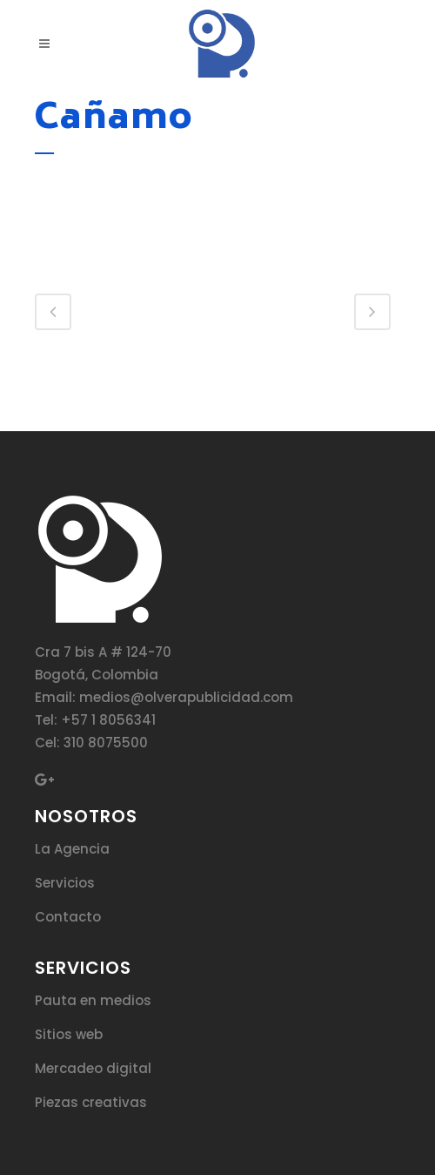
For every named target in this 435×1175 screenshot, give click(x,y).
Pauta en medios (93, 1000)
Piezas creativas (91, 1102)
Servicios (65, 883)
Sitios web (69, 1034)
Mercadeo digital (93, 1068)
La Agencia (72, 849)
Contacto (68, 917)
